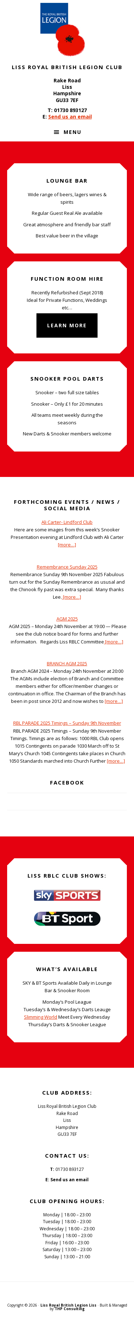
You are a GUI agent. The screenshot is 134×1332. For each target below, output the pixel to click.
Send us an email (70, 116)
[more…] (67, 544)
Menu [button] (72, 132)
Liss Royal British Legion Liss (68, 1305)
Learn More (67, 325)
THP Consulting (70, 1308)
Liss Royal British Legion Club (67, 30)
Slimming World (40, 1017)
